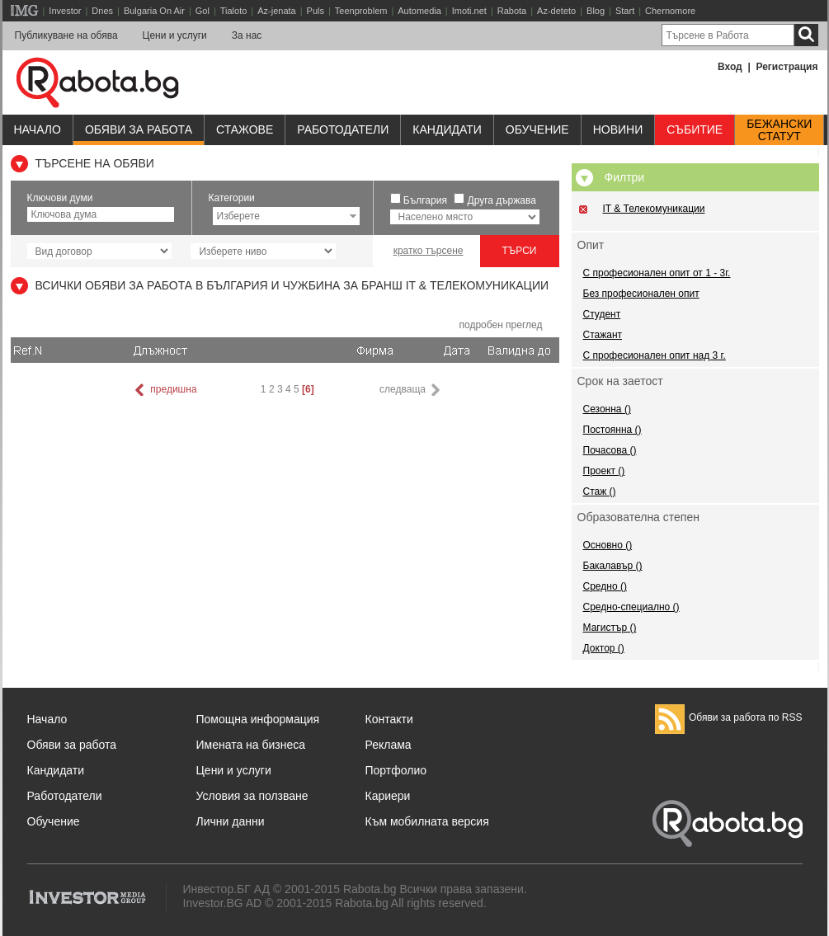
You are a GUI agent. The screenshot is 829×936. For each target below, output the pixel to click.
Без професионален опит (641, 294)
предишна (164, 390)
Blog (595, 11)
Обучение (53, 821)
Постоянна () (612, 430)
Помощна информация (258, 719)
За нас (247, 35)
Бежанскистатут (779, 130)
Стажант (603, 335)
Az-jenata (276, 11)
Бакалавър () (613, 566)
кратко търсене (428, 250)
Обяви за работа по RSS (729, 717)
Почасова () (610, 450)
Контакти (389, 719)
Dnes (102, 11)
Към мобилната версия (427, 821)
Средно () (605, 586)
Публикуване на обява (66, 35)
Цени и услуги (175, 35)
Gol (202, 11)
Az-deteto (556, 11)
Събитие (694, 129)
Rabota (511, 11)
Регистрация (786, 67)
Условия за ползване (252, 795)
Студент (602, 314)
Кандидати (447, 129)
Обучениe (537, 129)
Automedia (419, 11)
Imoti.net (469, 11)
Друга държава (502, 200)
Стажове (244, 129)
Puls (315, 11)
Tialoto (233, 11)
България (425, 200)
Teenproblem (361, 11)
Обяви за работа (138, 129)
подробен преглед (500, 325)
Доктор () (603, 648)
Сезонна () (607, 409)
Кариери (388, 795)
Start (624, 11)
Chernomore (670, 11)
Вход (730, 67)
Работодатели (343, 129)
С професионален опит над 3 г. (654, 355)
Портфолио (396, 770)
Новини (618, 129)
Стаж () (599, 491)
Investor (65, 11)
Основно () (608, 545)
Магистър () (610, 628)
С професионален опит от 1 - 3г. (657, 273)
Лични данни (230, 821)
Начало (37, 129)
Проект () (604, 471)
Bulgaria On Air (154, 11)
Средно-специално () (631, 607)
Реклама (388, 744)
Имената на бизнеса (251, 744)
